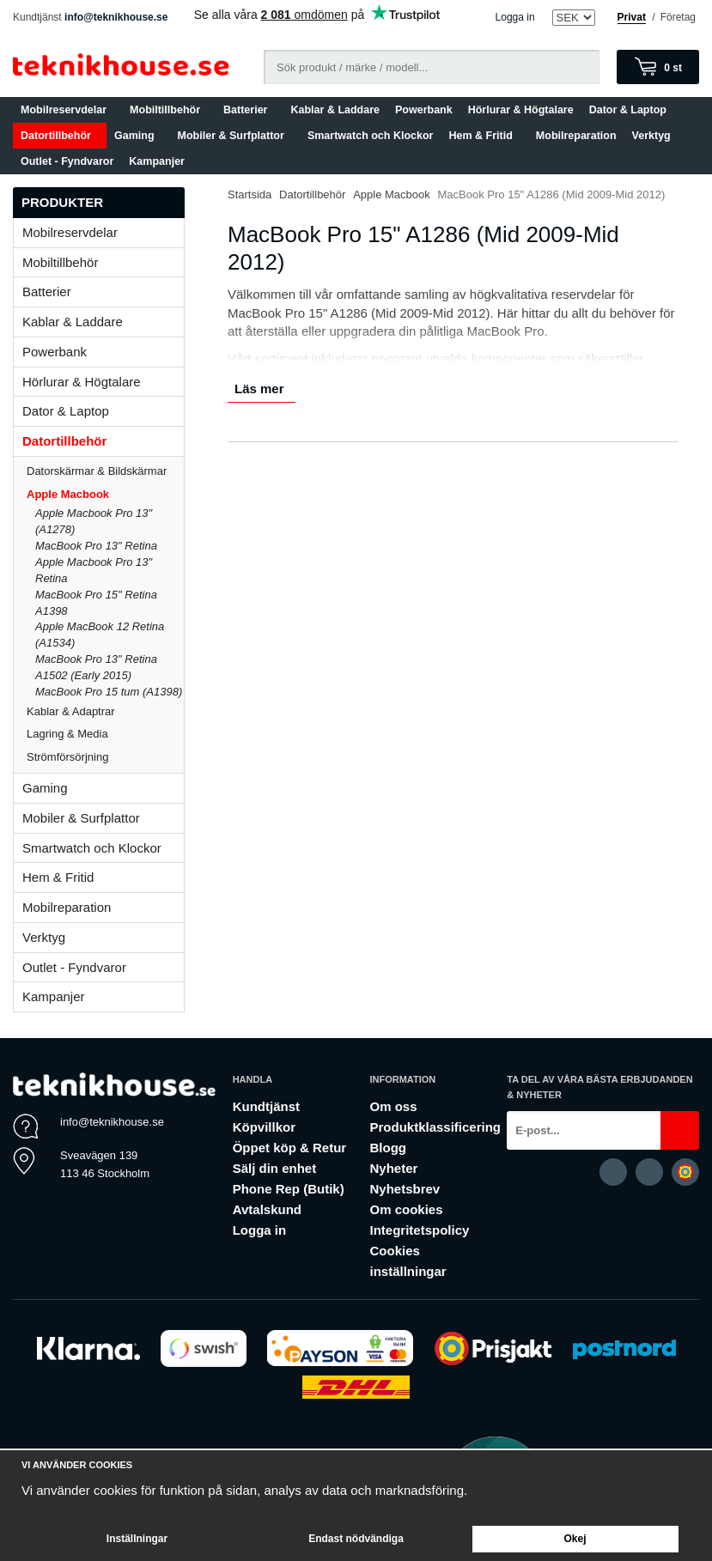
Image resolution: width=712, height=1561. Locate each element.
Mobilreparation (576, 136)
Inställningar (136, 1539)
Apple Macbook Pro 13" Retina (93, 570)
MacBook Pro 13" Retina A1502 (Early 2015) (96, 667)
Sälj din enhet (275, 1168)
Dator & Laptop (631, 110)
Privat (632, 17)
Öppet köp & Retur (290, 1147)
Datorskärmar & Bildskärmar (97, 471)
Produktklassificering (435, 1127)
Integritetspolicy (419, 1230)
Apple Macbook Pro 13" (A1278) (93, 521)
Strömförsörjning (67, 756)
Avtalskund (267, 1209)
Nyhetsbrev (404, 1188)
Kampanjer (157, 161)
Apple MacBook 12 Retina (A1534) (99, 634)
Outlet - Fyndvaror (67, 161)
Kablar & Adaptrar (105, 711)
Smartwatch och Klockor (370, 136)
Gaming (138, 136)
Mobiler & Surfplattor (235, 136)
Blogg (387, 1147)
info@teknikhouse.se (115, 17)
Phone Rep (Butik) (288, 1188)
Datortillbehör (60, 136)
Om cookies (405, 1209)
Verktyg (651, 136)
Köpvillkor (264, 1127)
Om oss (393, 1106)
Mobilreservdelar (67, 110)
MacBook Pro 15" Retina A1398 (96, 602)
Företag (678, 17)
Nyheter (393, 1168)
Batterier (249, 110)
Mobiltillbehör (169, 110)
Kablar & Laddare (335, 110)
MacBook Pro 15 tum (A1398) (108, 691)
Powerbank (424, 110)
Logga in (515, 17)
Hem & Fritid (484, 136)
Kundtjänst (266, 1106)
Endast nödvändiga (356, 1539)
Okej (574, 1539)
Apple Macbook (105, 494)
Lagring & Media (105, 733)
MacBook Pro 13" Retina (96, 545)
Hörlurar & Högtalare (521, 110)
